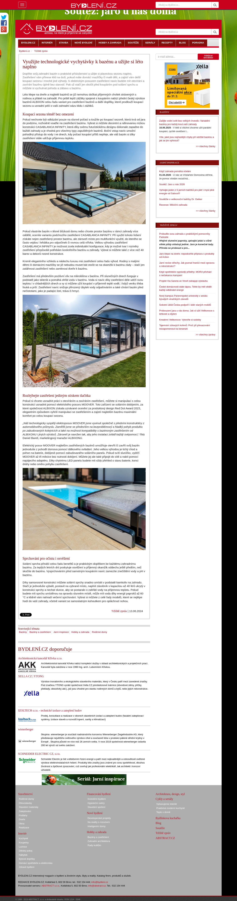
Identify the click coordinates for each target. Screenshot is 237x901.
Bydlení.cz (24, 51)
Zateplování (25, 811)
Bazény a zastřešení (40, 632)
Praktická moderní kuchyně (170, 808)
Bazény (23, 632)
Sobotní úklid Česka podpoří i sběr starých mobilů (185, 304)
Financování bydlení (99, 794)
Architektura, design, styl (170, 794)
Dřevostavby (25, 803)
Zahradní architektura (99, 841)
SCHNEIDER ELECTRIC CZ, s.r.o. (39, 753)
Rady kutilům (94, 845)
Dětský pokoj (25, 850)
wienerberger (25, 729)
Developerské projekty (99, 818)
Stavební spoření (96, 807)
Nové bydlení (95, 813)
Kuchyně (23, 838)
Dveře (22, 819)
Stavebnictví (25, 794)
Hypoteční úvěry (96, 803)
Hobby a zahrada (80, 632)
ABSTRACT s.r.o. (50, 885)
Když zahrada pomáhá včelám (175, 171)
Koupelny (24, 842)
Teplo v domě (163, 812)
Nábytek (23, 855)
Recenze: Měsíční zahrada (173, 204)
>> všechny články (205, 146)
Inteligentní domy (96, 826)
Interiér (22, 833)
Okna (21, 823)
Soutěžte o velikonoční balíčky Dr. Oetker (180, 199)
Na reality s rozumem (99, 822)
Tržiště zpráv (119, 611)
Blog (158, 823)
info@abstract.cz (97, 885)
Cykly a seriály (164, 798)
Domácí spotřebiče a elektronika (35, 863)
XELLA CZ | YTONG (31, 676)
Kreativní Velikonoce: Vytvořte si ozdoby (180, 319)
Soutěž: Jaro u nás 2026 (172, 184)
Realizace (24, 827)
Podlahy (23, 815)
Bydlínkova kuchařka (168, 818)
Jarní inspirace (61, 632)
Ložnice (23, 846)
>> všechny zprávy (205, 334)
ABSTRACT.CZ (165, 838)
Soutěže (160, 828)
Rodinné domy (99, 632)
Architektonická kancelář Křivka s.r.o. (40, 658)
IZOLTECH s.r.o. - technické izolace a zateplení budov (50, 710)
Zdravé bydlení (26, 867)
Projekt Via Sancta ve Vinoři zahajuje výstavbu (183, 281)
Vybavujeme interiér (166, 804)
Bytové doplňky (27, 859)
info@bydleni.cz (99, 882)
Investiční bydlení (97, 799)
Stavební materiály (28, 807)
